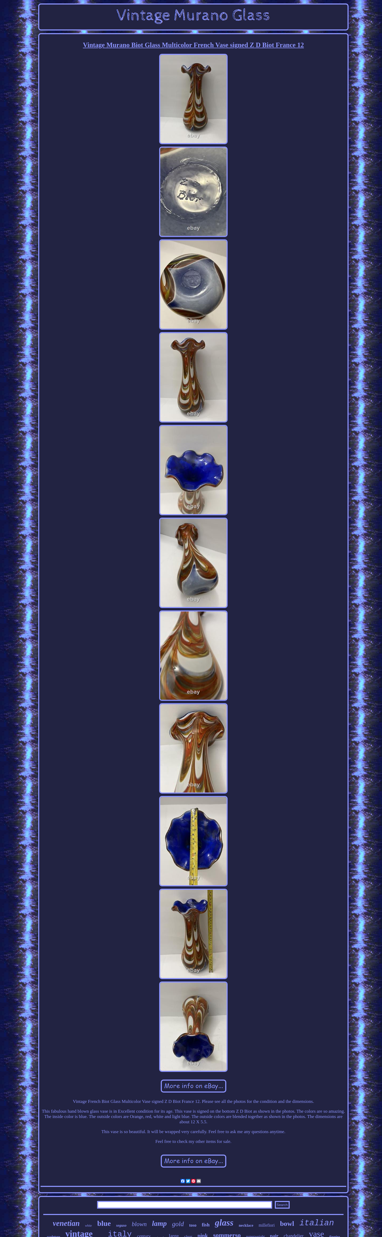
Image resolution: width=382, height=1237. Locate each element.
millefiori (267, 1225)
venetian (66, 1223)
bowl (287, 1223)
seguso (121, 1225)
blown (139, 1224)
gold (178, 1223)
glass (224, 1222)
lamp (159, 1223)
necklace (246, 1225)
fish (206, 1224)
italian (316, 1223)
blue (104, 1223)
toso (193, 1225)
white (88, 1225)
